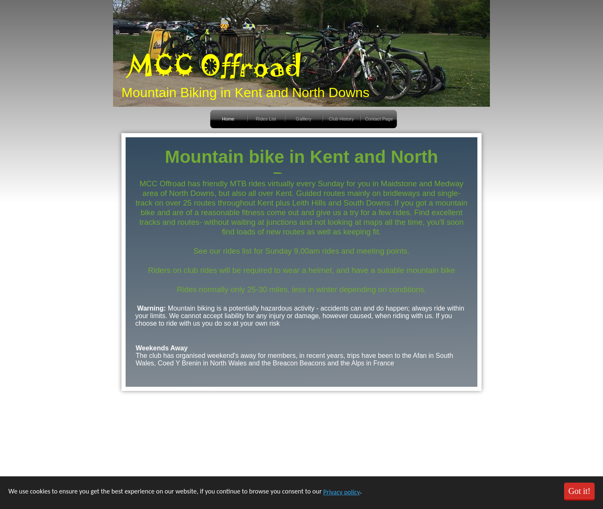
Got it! (579, 491)
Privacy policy (341, 492)
